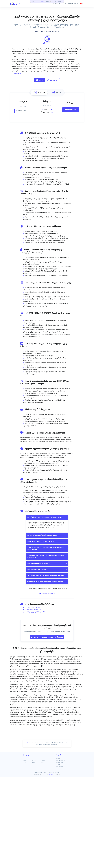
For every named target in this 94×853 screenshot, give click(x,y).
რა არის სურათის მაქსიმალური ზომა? (47, 639)
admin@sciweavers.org (48, 669)
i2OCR (42, 1)
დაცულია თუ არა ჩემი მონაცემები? (47, 645)
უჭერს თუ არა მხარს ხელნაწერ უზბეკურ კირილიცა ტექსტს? (47, 657)
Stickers (43, 838)
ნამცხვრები (56, 848)
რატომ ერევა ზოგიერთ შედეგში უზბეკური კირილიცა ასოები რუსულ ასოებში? (47, 624)
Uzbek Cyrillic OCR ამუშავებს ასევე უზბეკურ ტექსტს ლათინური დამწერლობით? (47, 632)
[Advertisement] (47, 16)
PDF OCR (58, 840)
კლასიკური (47, 142)
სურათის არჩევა (71, 150)
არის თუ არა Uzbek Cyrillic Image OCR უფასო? (47, 617)
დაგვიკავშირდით (60, 836)
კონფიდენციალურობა (40, 848)
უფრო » (60, 1)
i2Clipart (43, 836)
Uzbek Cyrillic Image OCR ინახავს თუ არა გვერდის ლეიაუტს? (47, 651)
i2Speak (25, 838)
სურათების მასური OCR (34, 685)
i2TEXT (47, 1)
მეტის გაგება (18, 81)
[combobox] (23, 152)
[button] (56, 3)
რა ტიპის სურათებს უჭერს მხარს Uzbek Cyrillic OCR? (47, 611)
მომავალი (47, 139)
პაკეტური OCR (52, 88)
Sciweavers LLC (51, 850)
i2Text (24, 836)
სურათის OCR (59, 838)
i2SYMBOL (54, 1)
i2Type (33, 838)
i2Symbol (34, 836)
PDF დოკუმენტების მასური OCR (36, 687)
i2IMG (38, 1)
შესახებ (58, 834)
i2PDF (33, 1)
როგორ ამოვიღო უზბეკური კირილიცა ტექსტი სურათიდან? (47, 593)
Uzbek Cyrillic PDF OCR (33, 683)
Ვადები (50, 848)
